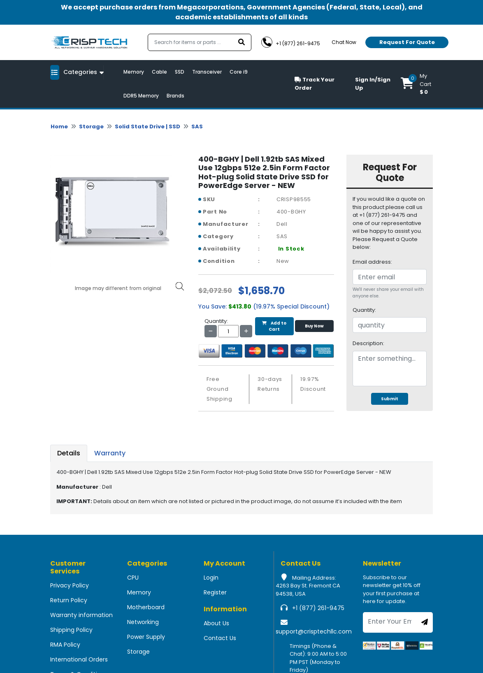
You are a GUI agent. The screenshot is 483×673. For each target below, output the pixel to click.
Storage (91, 126)
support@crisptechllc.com (314, 631)
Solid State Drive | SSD (147, 126)
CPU (133, 577)
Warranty (109, 453)
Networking (143, 622)
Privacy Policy (69, 585)
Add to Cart (274, 326)
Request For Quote (407, 42)
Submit (389, 399)
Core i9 (239, 71)
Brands (175, 95)
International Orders (79, 659)
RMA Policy (65, 645)
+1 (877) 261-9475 (318, 608)
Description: (368, 343)
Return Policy (68, 600)
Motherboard (146, 607)
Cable (159, 71)
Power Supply (146, 637)
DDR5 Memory (141, 95)
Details (68, 453)
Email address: (372, 262)
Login (211, 577)
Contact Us (220, 638)
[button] (417, 84)
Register (215, 592)
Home (59, 126)
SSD (179, 71)
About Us (216, 623)
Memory (133, 71)
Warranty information (81, 615)
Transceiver (207, 71)
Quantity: (364, 310)
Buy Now (314, 326)
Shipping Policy (71, 630)
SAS (197, 126)
